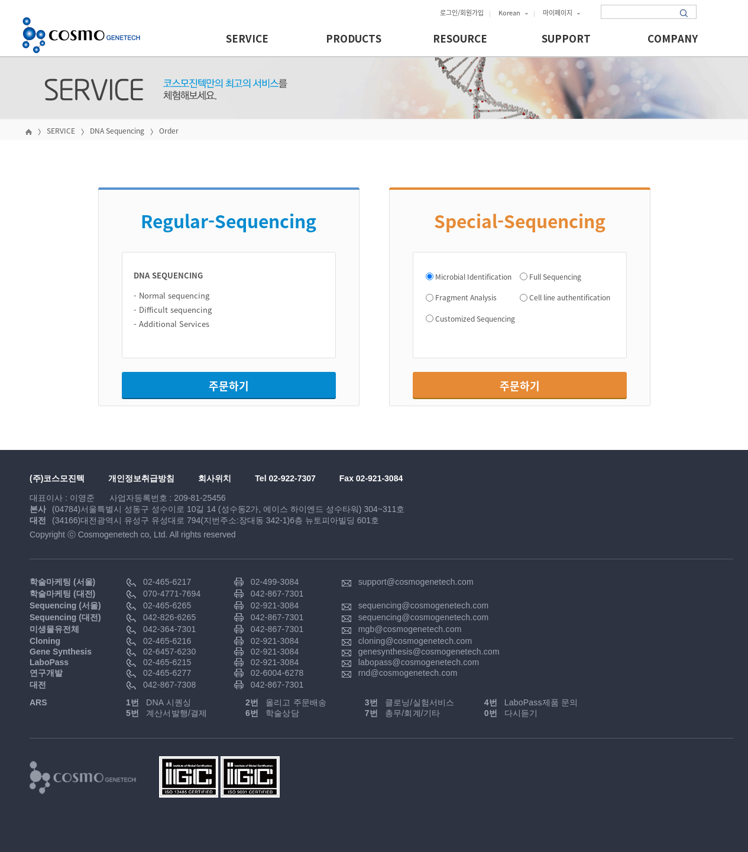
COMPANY (672, 39)
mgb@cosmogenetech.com (410, 629)
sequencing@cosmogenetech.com (423, 605)
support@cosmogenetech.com (416, 582)
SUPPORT (566, 39)
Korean (513, 13)
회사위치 (214, 478)
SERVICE (247, 39)
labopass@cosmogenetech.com (419, 662)
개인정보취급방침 (141, 478)
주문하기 (229, 386)
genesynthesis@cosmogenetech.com (429, 651)
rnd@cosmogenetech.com (408, 673)
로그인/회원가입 (462, 13)
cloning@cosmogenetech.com (415, 641)
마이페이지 (561, 13)
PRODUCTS (353, 39)
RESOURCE (460, 39)
